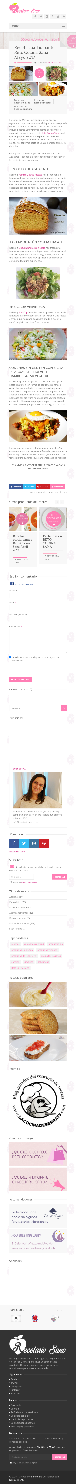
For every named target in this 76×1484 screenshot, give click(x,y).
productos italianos (51, 955)
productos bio (55, 943)
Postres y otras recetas (30, 174)
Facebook (17, 487)
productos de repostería (23, 955)
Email (12, 602)
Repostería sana (19, 918)
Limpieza (28, 961)
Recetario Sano (17, 851)
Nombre (13, 590)
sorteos (15, 961)
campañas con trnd (34, 943)
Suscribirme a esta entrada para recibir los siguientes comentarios (35, 659)
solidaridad (43, 961)
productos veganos (47, 949)
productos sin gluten (22, 949)
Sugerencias (17, 928)
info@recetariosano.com (25, 822)
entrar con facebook (21, 584)
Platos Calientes (20, 907)
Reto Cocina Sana (54, 62)
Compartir (58, 487)
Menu (15, 25)
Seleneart (36, 1476)
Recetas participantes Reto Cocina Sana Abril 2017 (22, 543)
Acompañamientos (21, 912)
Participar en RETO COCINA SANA (52, 541)
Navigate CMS (16, 1479)
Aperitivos (16, 896)
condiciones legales (29, 882)
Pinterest (44, 487)
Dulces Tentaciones (22, 923)
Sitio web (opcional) (18, 614)
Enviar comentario (20, 679)
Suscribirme (59, 877)
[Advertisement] (29, 739)
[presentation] (30, 671)
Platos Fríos (17, 902)
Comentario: (15, 626)
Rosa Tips (23, 312)
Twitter (30, 487)
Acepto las (23, 882)
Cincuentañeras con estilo (31, 247)
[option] (23, 537)
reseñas (15, 943)
